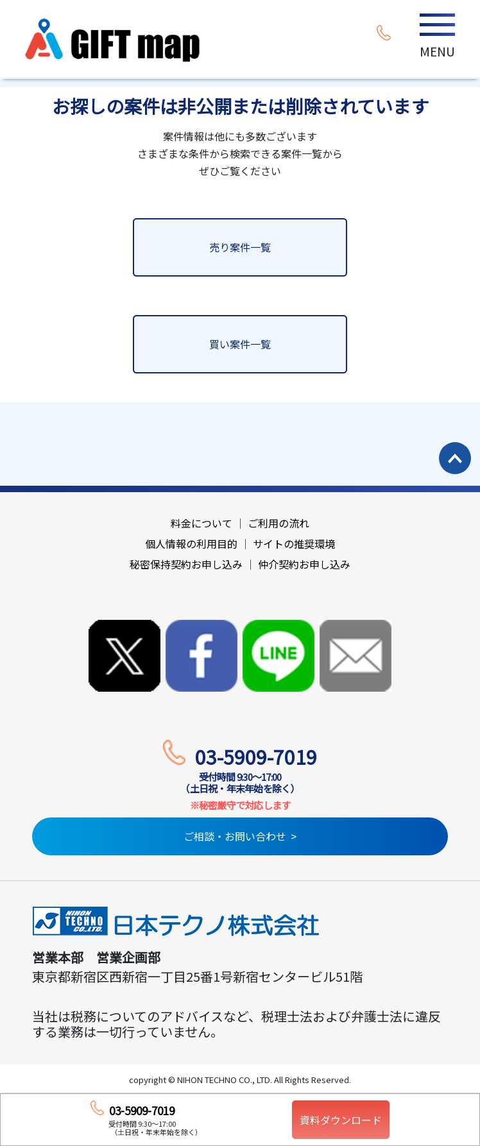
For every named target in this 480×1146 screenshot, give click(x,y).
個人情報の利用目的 (191, 543)
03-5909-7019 (256, 756)
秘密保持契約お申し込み (186, 564)
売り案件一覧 (240, 247)
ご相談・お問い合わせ (235, 836)
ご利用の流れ (278, 523)
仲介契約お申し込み (304, 564)
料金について (201, 523)
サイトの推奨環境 (294, 543)
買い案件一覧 (240, 344)
